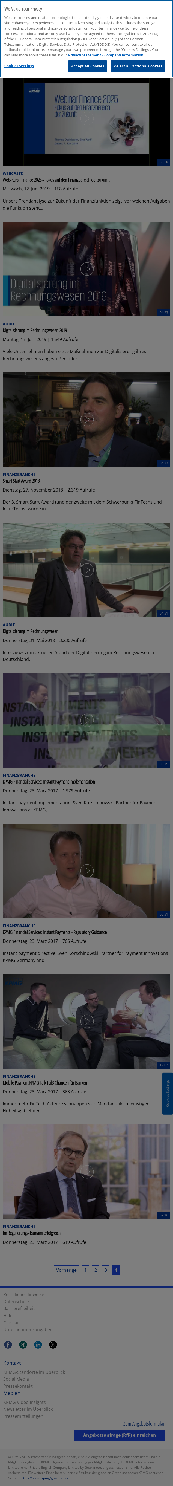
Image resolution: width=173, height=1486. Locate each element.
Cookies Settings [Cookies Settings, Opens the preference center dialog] (19, 60)
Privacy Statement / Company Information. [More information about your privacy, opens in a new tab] (106, 49)
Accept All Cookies (87, 60)
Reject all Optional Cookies (138, 60)
